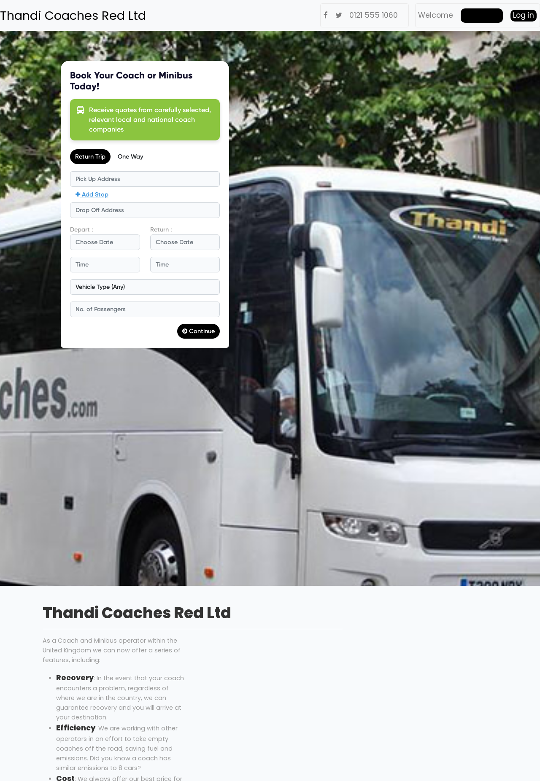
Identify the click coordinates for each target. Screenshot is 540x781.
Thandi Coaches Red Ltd (73, 15)
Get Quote (482, 15)
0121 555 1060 (373, 15)
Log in (523, 15)
